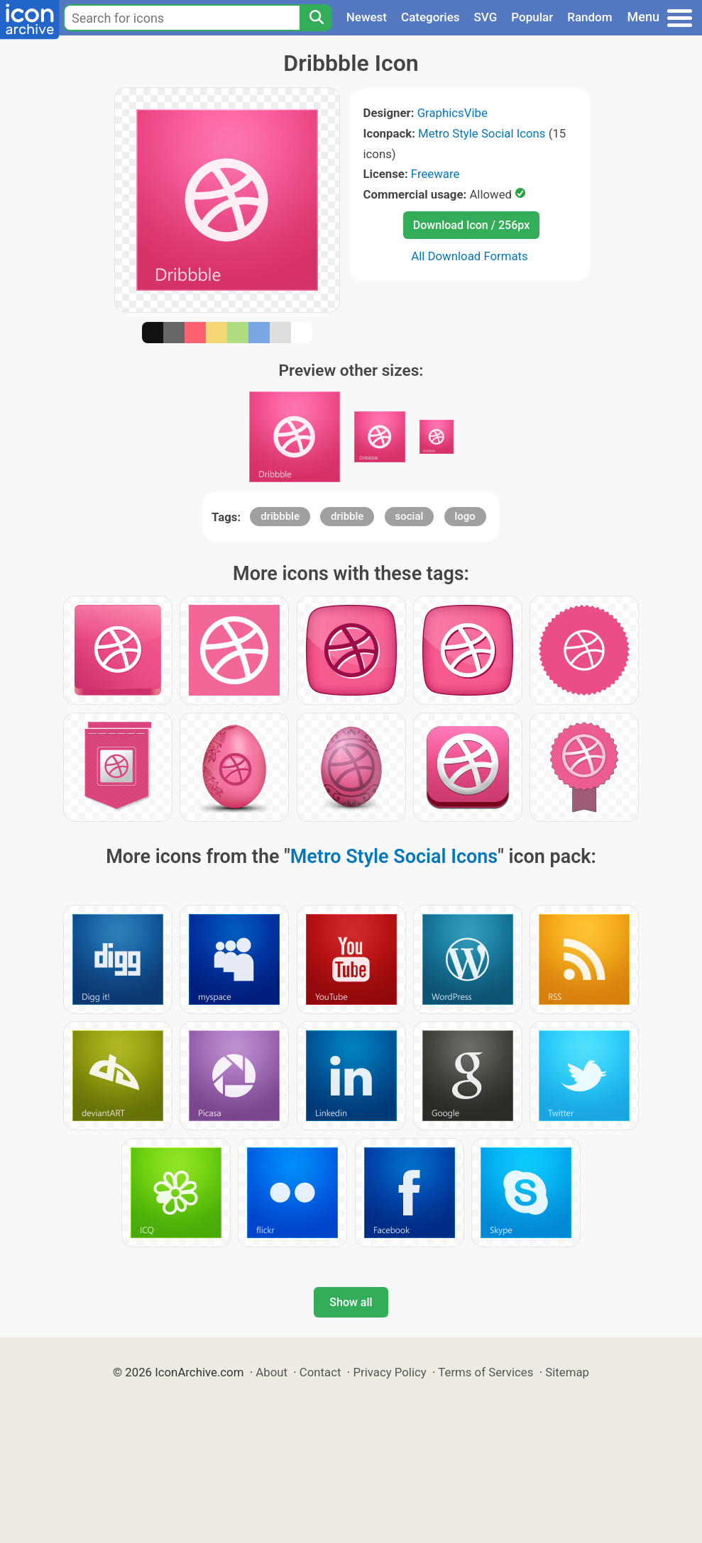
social (409, 516)
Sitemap (567, 1372)
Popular (532, 17)
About (271, 1372)
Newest (366, 17)
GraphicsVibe (452, 113)
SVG (486, 17)
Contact (320, 1372)
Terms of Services (485, 1372)
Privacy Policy (389, 1372)
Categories (430, 17)
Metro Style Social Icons (481, 133)
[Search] (316, 17)
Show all (350, 1302)
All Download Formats (469, 256)
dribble (347, 516)
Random (589, 17)
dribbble (280, 516)
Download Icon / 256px (471, 225)
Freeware (435, 174)
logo (465, 516)
